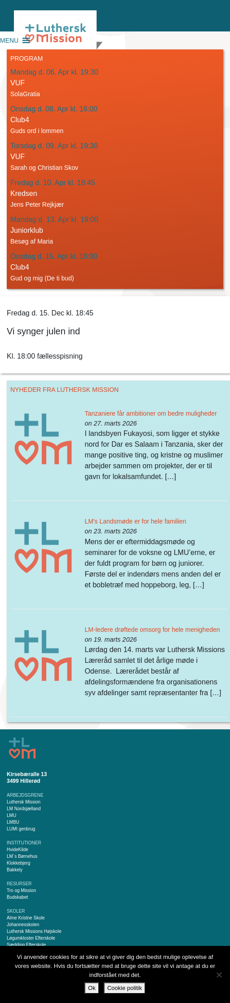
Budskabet (17, 897)
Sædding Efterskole (26, 944)
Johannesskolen (23, 924)
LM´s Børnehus (22, 856)
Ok (92, 988)
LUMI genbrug (21, 828)
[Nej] (218, 974)
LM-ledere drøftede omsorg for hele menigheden (152, 629)
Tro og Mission (21, 890)
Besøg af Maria (31, 241)
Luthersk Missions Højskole (34, 931)
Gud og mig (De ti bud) (42, 278)
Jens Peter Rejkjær (37, 204)
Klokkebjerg (18, 863)
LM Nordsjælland (24, 808)
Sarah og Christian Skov (44, 167)
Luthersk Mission (23, 801)
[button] (9, 40)
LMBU (13, 822)
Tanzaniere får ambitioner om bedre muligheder (150, 413)
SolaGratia (25, 94)
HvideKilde (17, 849)
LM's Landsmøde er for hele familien (135, 521)
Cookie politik (124, 988)
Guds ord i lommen (36, 130)
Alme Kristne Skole (25, 917)
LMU (11, 815)
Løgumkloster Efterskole (31, 938)
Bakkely (14, 869)
